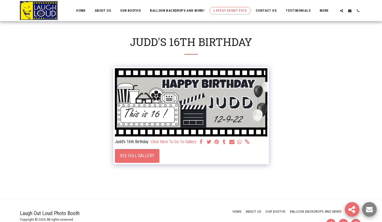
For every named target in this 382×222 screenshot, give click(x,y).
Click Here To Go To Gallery (173, 141)
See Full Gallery (137, 155)
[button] (341, 10)
